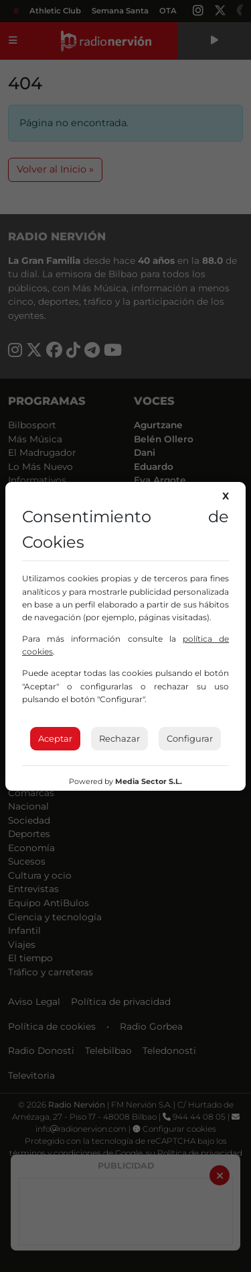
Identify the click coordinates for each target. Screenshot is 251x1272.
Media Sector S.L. (148, 781)
